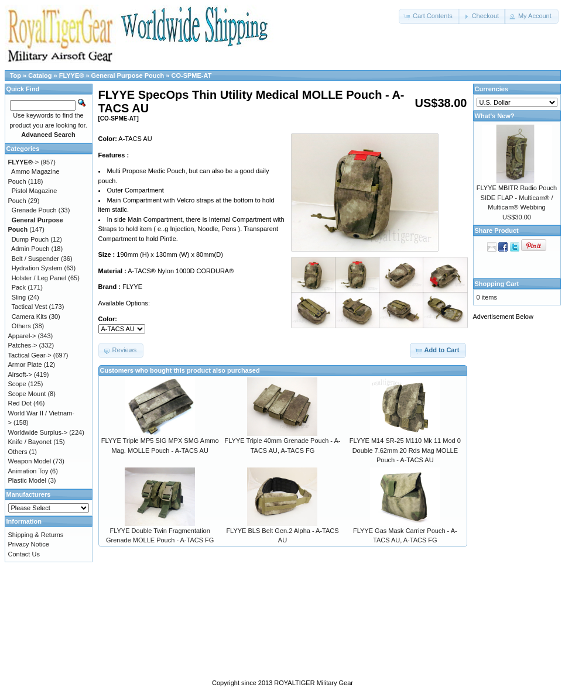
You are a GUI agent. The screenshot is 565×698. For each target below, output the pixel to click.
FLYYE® (71, 75)
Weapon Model (30, 461)
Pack (19, 287)
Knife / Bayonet (30, 441)
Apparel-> (22, 335)
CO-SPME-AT (192, 75)
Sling (19, 297)
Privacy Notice (28, 544)
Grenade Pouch (34, 210)
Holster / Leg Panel (39, 277)
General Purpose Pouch (128, 75)
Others (21, 325)
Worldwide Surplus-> (38, 432)
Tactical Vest (29, 306)
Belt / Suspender (35, 258)
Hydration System (37, 267)
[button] (429, 16)
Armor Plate (25, 364)
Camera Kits (29, 316)
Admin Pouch (30, 248)
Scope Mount (27, 393)
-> (23, 162)
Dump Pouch (30, 239)
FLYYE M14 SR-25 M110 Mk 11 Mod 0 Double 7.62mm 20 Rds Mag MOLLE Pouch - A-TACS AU (405, 450)
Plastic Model (27, 480)
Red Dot (20, 403)
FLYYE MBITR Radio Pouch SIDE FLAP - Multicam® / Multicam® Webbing (517, 197)
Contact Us (24, 554)
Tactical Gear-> (30, 355)
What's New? (495, 115)
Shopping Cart (497, 283)
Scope (17, 383)
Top (15, 75)
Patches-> (22, 345)
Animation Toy (28, 470)
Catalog (40, 75)
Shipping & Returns (36, 534)
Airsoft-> (20, 374)
